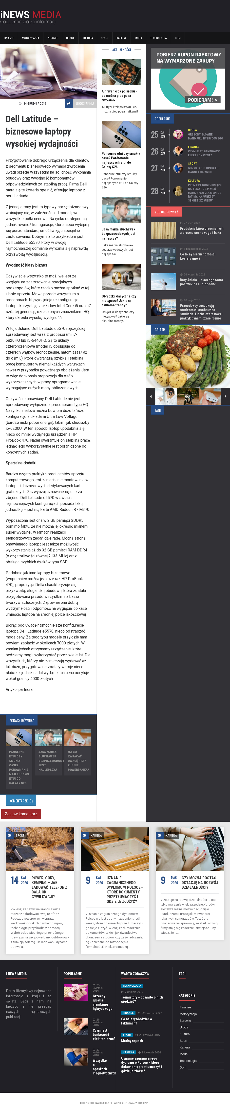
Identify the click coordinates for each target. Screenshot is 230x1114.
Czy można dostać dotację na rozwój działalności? (200, 883)
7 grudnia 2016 (132, 992)
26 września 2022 (192, 274)
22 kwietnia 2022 (150, 1013)
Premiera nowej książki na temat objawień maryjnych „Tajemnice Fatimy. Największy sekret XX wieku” (205, 192)
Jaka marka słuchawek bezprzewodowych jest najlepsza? (53, 761)
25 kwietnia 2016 (98, 988)
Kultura (88, 38)
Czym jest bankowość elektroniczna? (204, 153)
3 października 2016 (194, 249)
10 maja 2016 (190, 300)
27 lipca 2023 (190, 223)
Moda (138, 38)
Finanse (9, 38)
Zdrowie (52, 38)
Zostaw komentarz (21, 814)
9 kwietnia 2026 (149, 1052)
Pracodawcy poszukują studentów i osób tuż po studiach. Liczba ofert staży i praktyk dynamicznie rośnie (201, 312)
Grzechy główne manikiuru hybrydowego (205, 136)
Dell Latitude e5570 (23, 242)
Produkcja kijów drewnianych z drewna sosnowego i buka (202, 231)
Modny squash (132, 1041)
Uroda (70, 38)
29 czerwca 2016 (147, 1035)
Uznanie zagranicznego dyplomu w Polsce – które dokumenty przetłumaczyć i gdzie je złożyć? (125, 890)
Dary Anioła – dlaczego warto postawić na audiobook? (201, 282)
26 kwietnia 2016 (98, 1022)
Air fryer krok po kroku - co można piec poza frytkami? (119, 95)
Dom (178, 38)
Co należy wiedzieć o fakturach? (136, 1021)
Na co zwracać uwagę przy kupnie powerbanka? (78, 761)
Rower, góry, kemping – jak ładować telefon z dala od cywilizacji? (49, 887)
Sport (104, 38)
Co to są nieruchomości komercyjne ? (197, 256)
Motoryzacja (30, 38)
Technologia (158, 38)
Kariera (121, 38)
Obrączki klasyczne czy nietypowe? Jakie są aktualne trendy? (119, 300)
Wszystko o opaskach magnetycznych (204, 170)
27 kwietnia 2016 (98, 1052)
